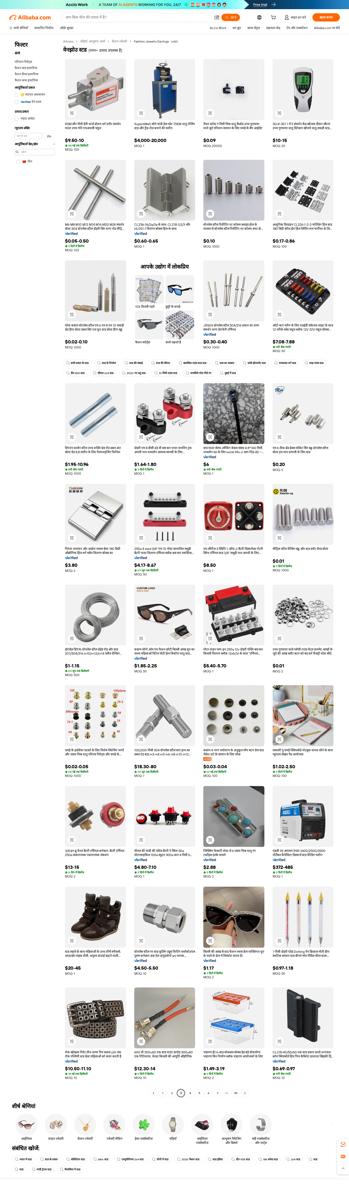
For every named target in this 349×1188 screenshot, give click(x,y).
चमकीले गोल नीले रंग (198, 373)
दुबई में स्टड (228, 373)
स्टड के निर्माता (106, 363)
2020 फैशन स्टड (188, 1159)
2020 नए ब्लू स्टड (133, 373)
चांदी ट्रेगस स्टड (41, 1169)
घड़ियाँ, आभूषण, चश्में (92, 41)
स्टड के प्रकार (49, 1159)
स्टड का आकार (224, 363)
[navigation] (35, 568)
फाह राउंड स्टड (314, 363)
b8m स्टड (100, 1159)
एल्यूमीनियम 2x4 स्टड (130, 1159)
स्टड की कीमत (160, 363)
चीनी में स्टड (160, 1159)
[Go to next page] (245, 1093)
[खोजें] (230, 17)
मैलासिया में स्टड (70, 1169)
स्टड (313, 1159)
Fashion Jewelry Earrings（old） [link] (157, 41)
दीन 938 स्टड (240, 1159)
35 (235, 1093)
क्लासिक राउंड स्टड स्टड (192, 363)
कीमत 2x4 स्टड (103, 373)
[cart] (274, 18)
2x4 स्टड (293, 1159)
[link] (343, 1145)
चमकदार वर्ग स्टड (285, 363)
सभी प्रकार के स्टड (77, 363)
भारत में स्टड (23, 1159)
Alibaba (68, 41)
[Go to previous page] (153, 1093)
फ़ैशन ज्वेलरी (119, 41)
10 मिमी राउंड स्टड (165, 373)
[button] (217, 17)
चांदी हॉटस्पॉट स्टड (254, 363)
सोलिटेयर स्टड (75, 1159)
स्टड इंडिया (215, 1159)
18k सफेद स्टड (268, 1159)
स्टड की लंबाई (134, 363)
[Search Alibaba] (137, 17)
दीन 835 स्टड (75, 373)
